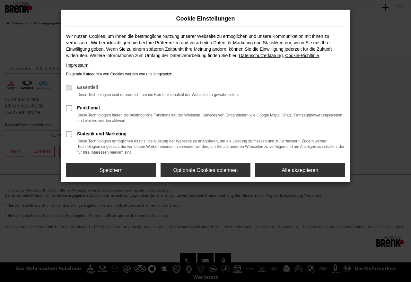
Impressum (77, 65)
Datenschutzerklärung (261, 55)
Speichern (111, 170)
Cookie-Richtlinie (302, 55)
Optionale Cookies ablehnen (205, 170)
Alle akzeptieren (300, 170)
